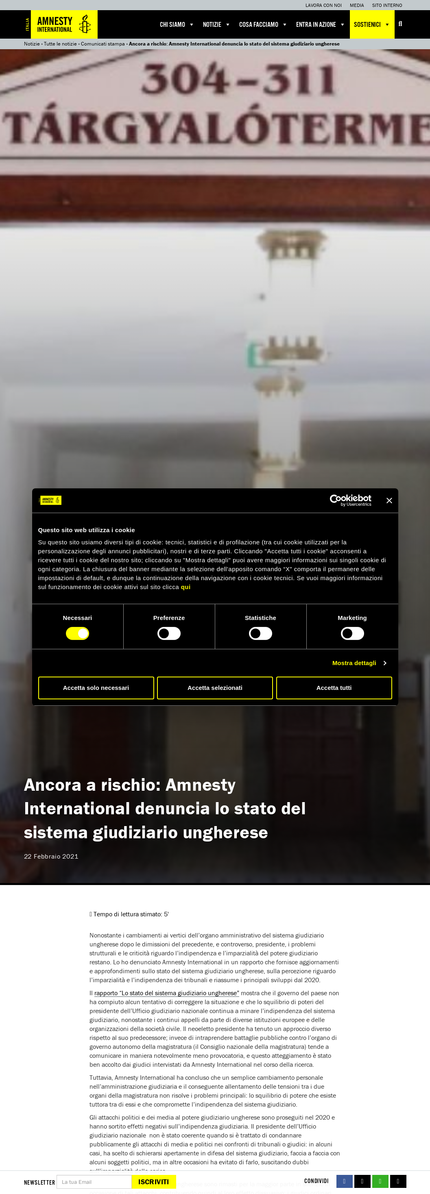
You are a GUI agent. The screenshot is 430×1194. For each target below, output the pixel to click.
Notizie (217, 24)
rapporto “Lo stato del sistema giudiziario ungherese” (166, 993)
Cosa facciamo (263, 24)
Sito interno (387, 5)
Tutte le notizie (60, 43)
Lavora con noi (324, 5)
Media (357, 5)
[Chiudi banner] (389, 500)
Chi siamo (177, 24)
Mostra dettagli (354, 662)
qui (186, 586)
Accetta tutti (334, 687)
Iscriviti (153, 1181)
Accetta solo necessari (96, 687)
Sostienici (372, 24)
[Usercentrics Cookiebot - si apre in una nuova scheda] (335, 500)
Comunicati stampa (103, 43)
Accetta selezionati (215, 687)
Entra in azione (321, 24)
